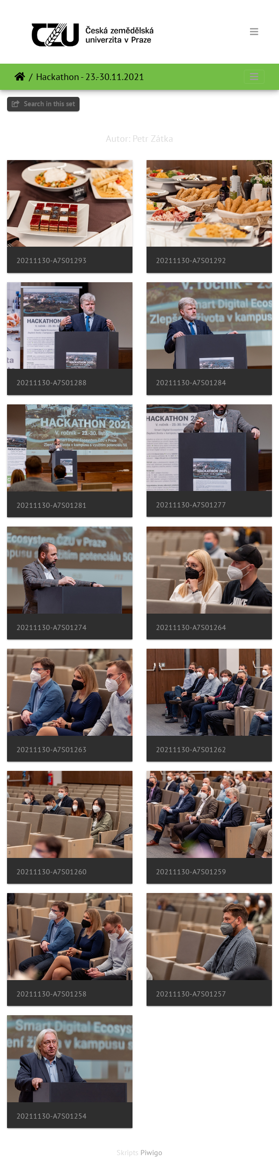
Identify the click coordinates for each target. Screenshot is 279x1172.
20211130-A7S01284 (191, 382)
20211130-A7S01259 (191, 871)
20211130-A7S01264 (191, 627)
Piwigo (151, 1152)
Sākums (20, 77)
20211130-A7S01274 (51, 627)
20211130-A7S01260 (51, 871)
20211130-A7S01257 (191, 993)
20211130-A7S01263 (51, 749)
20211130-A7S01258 (51, 993)
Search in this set (43, 103)
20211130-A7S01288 (51, 382)
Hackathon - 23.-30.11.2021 (90, 77)
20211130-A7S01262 (191, 749)
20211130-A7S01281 (51, 505)
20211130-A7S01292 (191, 260)
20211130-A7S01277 (191, 504)
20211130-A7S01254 (51, 1116)
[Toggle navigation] (254, 32)
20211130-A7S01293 (51, 260)
